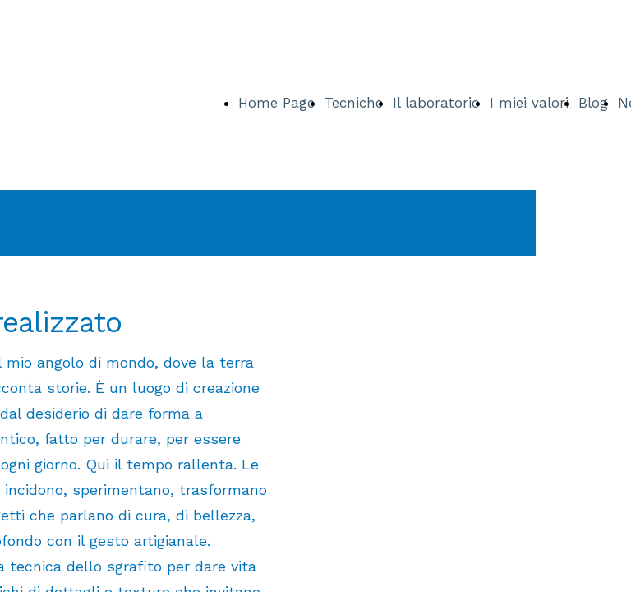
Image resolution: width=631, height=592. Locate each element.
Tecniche (354, 103)
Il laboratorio (436, 103)
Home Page (276, 103)
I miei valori (529, 103)
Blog (593, 103)
